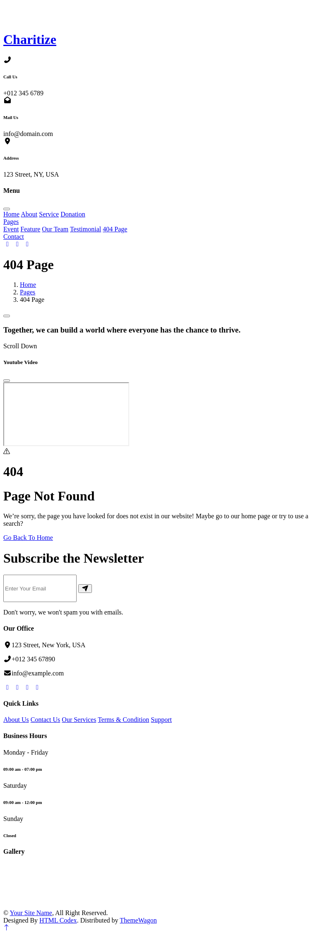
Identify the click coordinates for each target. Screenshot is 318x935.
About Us (16, 719)
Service (49, 214)
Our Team (55, 229)
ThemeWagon (138, 920)
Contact (13, 236)
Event (11, 229)
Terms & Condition (123, 719)
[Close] (6, 380)
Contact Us (45, 719)
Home (11, 214)
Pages (11, 221)
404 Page (115, 229)
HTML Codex (58, 920)
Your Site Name (31, 912)
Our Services (79, 719)
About (29, 214)
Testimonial (85, 229)
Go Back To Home (28, 537)
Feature (30, 229)
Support (161, 719)
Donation (72, 214)
